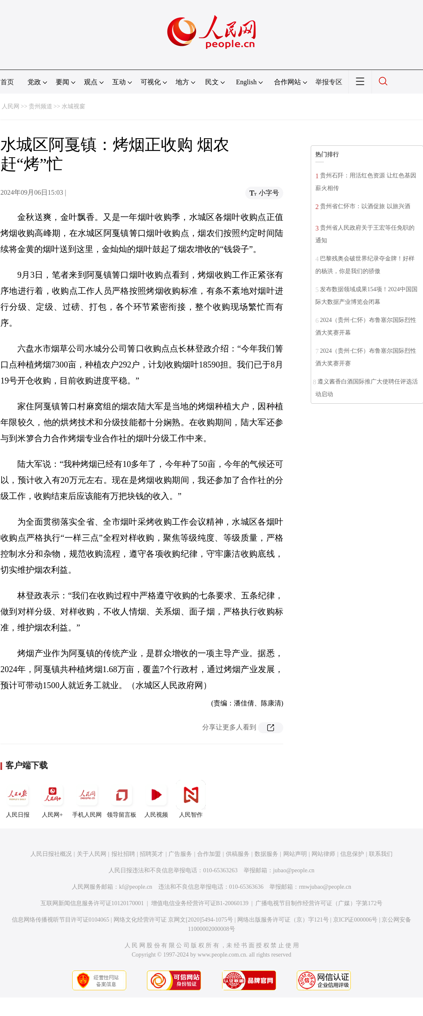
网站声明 (295, 854)
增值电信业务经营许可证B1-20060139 (200, 903)
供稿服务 (237, 854)
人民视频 (156, 799)
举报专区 (328, 82)
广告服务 (180, 854)
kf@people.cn (135, 887)
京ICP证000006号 (355, 920)
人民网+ (52, 799)
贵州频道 (40, 106)
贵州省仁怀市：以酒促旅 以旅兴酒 (365, 206)
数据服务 (266, 854)
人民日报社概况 (51, 854)
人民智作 (191, 799)
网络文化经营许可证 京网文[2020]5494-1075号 (173, 920)
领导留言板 (121, 799)
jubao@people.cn (294, 870)
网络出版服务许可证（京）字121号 (283, 920)
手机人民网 (87, 799)
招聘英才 (151, 854)
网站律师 (323, 854)
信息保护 (352, 854)
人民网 (10, 106)
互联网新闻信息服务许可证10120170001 (92, 903)
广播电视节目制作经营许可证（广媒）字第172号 (318, 903)
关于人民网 (91, 854)
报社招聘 (123, 854)
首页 (7, 82)
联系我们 (381, 854)
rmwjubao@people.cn (325, 887)
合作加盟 (209, 854)
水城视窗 (73, 106)
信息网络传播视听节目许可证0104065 (60, 920)
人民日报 (18, 799)
